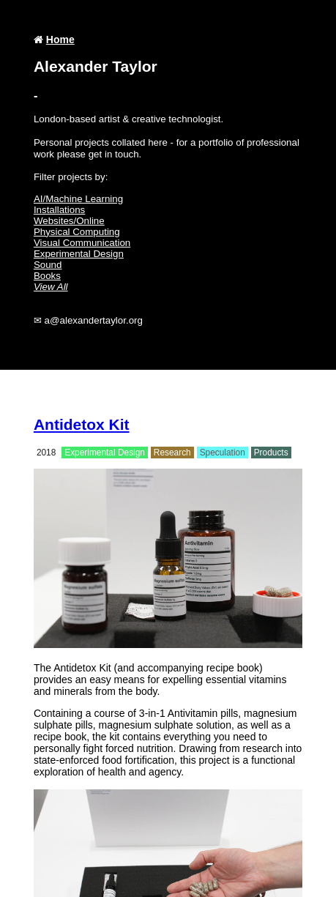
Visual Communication (82, 242)
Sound (48, 264)
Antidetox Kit (82, 424)
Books (47, 275)
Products (271, 452)
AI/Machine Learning (78, 198)
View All (51, 286)
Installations (59, 209)
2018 (46, 452)
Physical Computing (77, 231)
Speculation (222, 452)
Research (172, 452)
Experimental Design (79, 253)
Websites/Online (69, 220)
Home (60, 39)
